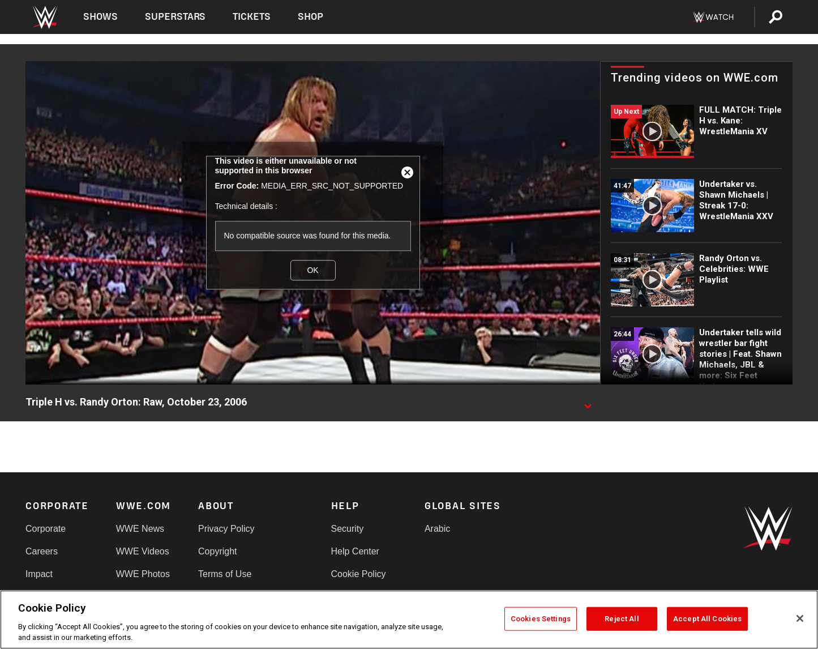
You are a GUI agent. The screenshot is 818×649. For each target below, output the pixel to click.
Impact (39, 574)
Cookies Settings (541, 618)
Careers (41, 551)
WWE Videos (142, 551)
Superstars (175, 16)
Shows (100, 16)
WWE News (140, 528)
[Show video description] (587, 402)
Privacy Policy (226, 528)
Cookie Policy (358, 574)
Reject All (622, 618)
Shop (310, 16)
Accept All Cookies (707, 618)
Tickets (252, 16)
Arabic (437, 528)
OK (312, 270)
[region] (409, 619)
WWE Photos (143, 574)
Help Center (355, 551)
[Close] (799, 618)
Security (347, 528)
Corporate (45, 528)
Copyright (217, 551)
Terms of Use (224, 574)
